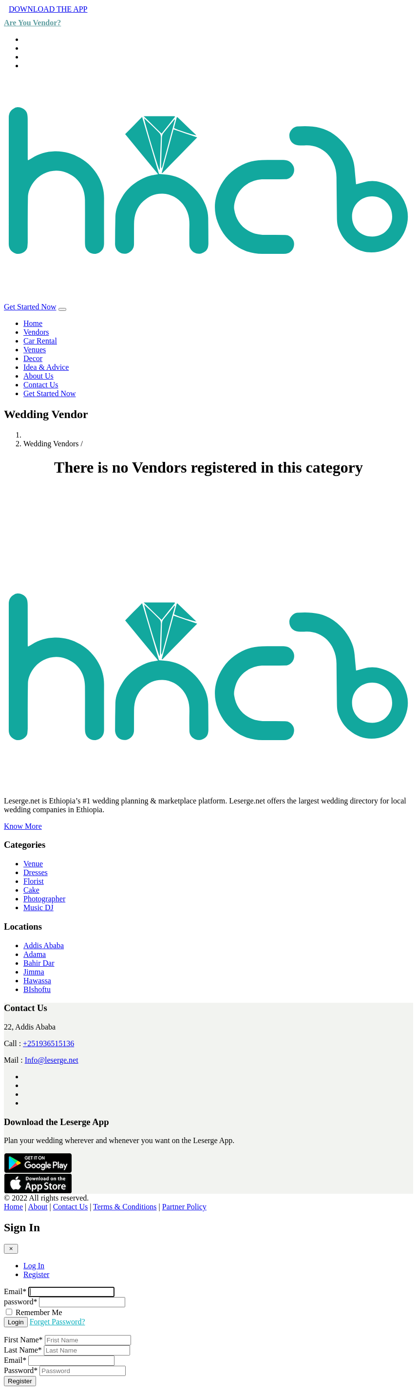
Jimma (33, 972)
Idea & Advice (46, 367)
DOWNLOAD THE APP (48, 9)
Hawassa (37, 980)
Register (20, 1381)
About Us (38, 376)
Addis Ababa (43, 945)
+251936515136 (48, 1043)
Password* (21, 1370)
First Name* (23, 1340)
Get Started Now (30, 307)
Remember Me (39, 1312)
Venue (33, 863)
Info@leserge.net (51, 1060)
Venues (34, 349)
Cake (31, 890)
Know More (23, 826)
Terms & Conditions (124, 1207)
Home (32, 323)
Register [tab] (36, 1274)
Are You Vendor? (32, 23)
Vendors (36, 332)
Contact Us (40, 385)
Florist (33, 881)
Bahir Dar (39, 963)
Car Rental (40, 341)
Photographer (44, 899)
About (37, 1207)
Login (16, 1322)
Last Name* (23, 1350)
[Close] (11, 1248)
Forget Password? (57, 1322)
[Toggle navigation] (62, 309)
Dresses (35, 872)
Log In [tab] (33, 1265)
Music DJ (38, 907)
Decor (32, 358)
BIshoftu (37, 989)
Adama (34, 954)
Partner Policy (184, 1207)
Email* (15, 1291)
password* (20, 1302)
